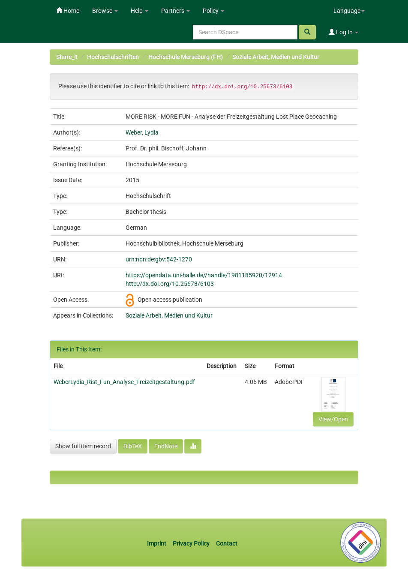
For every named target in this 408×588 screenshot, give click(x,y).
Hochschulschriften (113, 57)
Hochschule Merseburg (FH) (185, 57)
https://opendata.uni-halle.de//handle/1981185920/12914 (204, 275)
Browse (105, 10)
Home (67, 10)
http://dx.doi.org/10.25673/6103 (170, 283)
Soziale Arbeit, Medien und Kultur (275, 57)
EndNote (165, 446)
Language (349, 10)
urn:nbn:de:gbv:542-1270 (159, 259)
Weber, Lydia (142, 132)
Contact (226, 543)
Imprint (157, 543)
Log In (343, 32)
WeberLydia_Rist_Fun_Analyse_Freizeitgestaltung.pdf (124, 381)
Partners (175, 10)
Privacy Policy (191, 543)
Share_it (67, 57)
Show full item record (83, 446)
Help (139, 10)
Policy (213, 10)
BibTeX (132, 446)
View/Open (333, 419)
